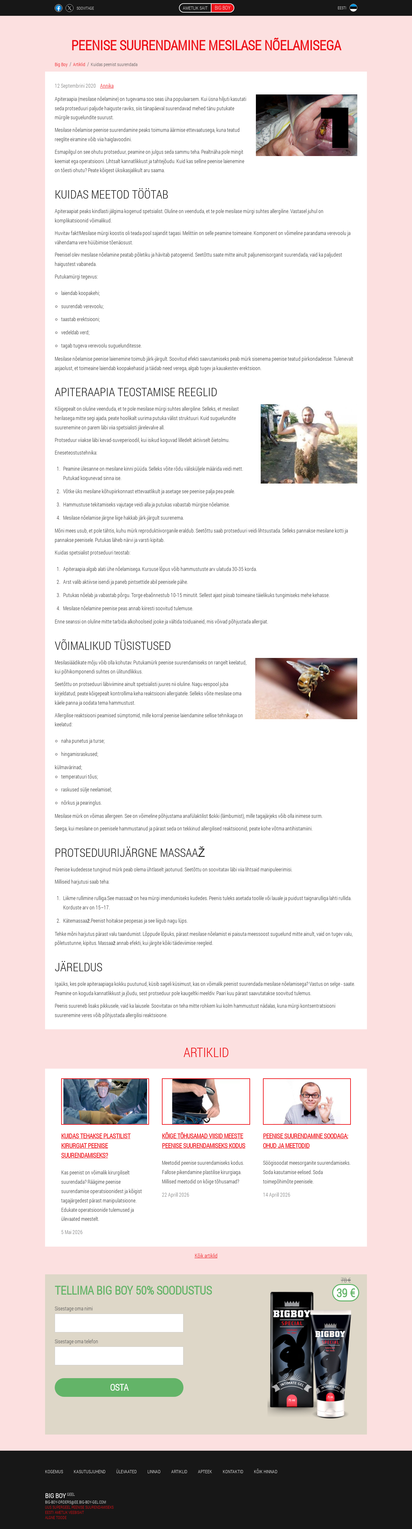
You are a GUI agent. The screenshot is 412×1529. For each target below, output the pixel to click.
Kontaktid (233, 1471)
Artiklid (179, 1471)
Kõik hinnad (265, 1471)
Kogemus (54, 1471)
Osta (119, 1387)
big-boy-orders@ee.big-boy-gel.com (75, 1501)
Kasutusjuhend (90, 1471)
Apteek (205, 1471)
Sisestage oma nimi (74, 1308)
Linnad (154, 1471)
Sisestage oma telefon (76, 1341)
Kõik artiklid (206, 1255)
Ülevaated (126, 1471)
